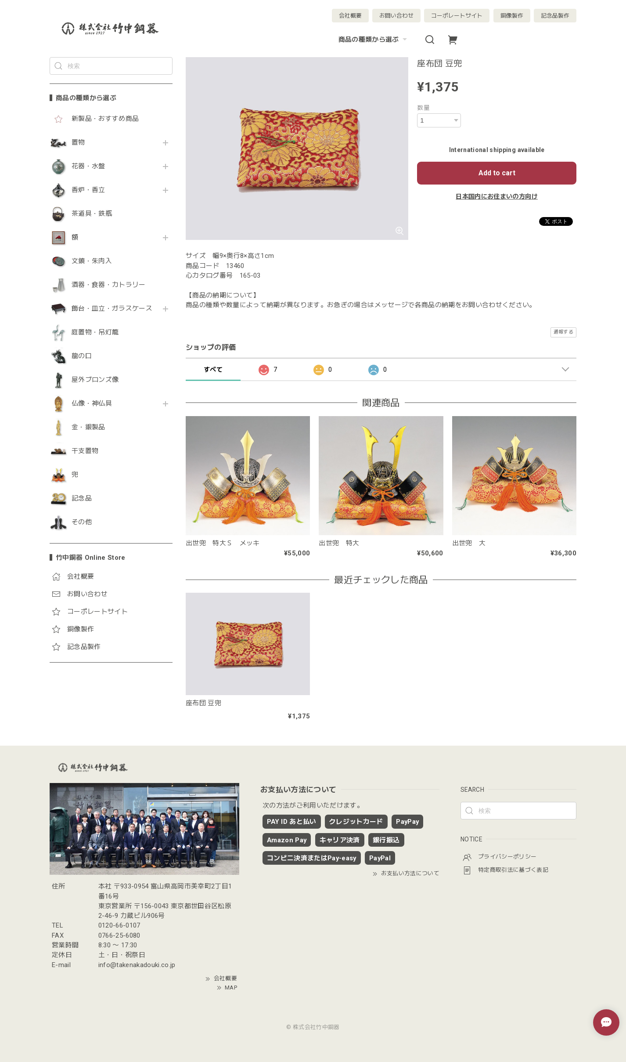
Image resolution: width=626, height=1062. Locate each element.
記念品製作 (555, 15)
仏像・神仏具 (92, 403)
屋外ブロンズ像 (95, 380)
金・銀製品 (88, 427)
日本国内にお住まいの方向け (496, 196)
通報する (563, 332)
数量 (423, 107)
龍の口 (82, 356)
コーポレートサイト (456, 15)
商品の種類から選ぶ (373, 39)
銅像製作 (511, 15)
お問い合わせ (396, 15)
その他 (82, 522)
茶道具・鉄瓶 (92, 213)
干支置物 (85, 451)
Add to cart (496, 173)
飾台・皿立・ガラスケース (112, 308)
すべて (213, 369)
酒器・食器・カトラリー (109, 285)
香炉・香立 (88, 190)
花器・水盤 (88, 166)
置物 (78, 142)
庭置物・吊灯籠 (95, 332)
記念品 (82, 498)
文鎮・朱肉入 (92, 261)
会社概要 (350, 15)
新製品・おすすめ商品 (105, 119)
